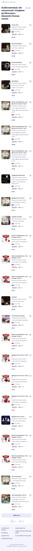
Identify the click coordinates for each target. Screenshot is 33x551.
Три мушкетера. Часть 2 (19, 495)
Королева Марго (17, 43)
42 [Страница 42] (20, 521)
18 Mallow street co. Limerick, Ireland (16, 546)
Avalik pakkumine (20, 528)
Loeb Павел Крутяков (18, 499)
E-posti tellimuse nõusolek (23, 535)
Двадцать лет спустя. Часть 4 (20, 356)
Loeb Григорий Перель (19, 421)
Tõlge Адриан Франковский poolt (20, 111)
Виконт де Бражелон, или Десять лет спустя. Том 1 (19, 127)
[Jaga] (28, 7)
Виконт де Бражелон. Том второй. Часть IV (20, 335)
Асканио (14, 297)
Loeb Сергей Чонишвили (19, 241)
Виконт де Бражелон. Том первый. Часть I (20, 257)
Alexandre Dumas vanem (19, 27)
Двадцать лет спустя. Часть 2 (20, 376)
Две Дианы (15, 81)
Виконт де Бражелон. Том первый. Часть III (20, 436)
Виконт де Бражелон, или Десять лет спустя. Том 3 (19, 103)
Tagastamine (5, 535)
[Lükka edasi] (30, 25)
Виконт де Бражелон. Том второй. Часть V (20, 236)
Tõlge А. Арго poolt (17, 87)
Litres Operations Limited (16, 544)
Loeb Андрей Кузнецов (19, 108)
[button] (23, 521)
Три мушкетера (16, 476)
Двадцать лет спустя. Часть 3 (20, 397)
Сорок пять (15, 25)
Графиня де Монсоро (18, 175)
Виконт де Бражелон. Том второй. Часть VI (20, 277)
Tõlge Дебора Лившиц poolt (20, 501)
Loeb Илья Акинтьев (18, 29)
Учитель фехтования (18, 316)
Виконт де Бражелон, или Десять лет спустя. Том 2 (19, 152)
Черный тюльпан (17, 217)
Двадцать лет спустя (18, 198)
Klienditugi (4, 533)
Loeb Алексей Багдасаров (20, 67)
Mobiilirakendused (6, 538)
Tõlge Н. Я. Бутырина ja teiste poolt (19, 182)
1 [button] (12, 521)
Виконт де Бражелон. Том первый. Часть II (20, 456)
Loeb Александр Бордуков (20, 320)
